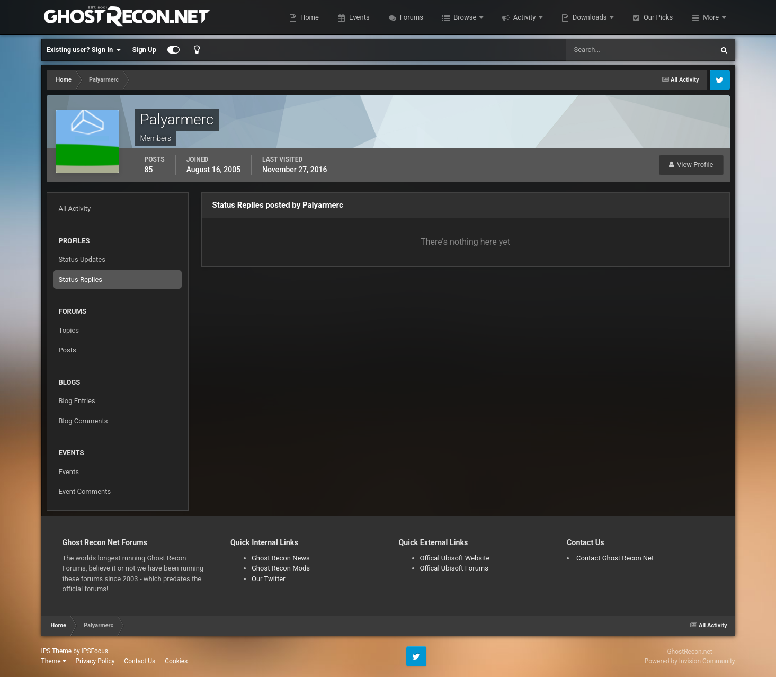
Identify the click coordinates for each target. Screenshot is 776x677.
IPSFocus (95, 651)
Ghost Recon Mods (281, 568)
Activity (525, 17)
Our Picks (657, 17)
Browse (465, 17)
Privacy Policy (94, 661)
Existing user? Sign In (84, 50)
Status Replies (81, 279)
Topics (69, 330)
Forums (410, 17)
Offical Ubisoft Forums (454, 568)
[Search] (607, 50)
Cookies (176, 661)
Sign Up (144, 50)
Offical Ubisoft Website (455, 558)
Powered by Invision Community (690, 661)
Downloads (590, 17)
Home (309, 17)
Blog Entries (77, 401)
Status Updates (82, 259)
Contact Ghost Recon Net (615, 558)
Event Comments (85, 491)
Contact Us (139, 661)
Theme (53, 661)
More (710, 17)
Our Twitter (269, 579)
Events (358, 17)
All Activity (75, 208)
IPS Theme (56, 651)
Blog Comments (83, 421)
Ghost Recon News (281, 558)
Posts (67, 350)
